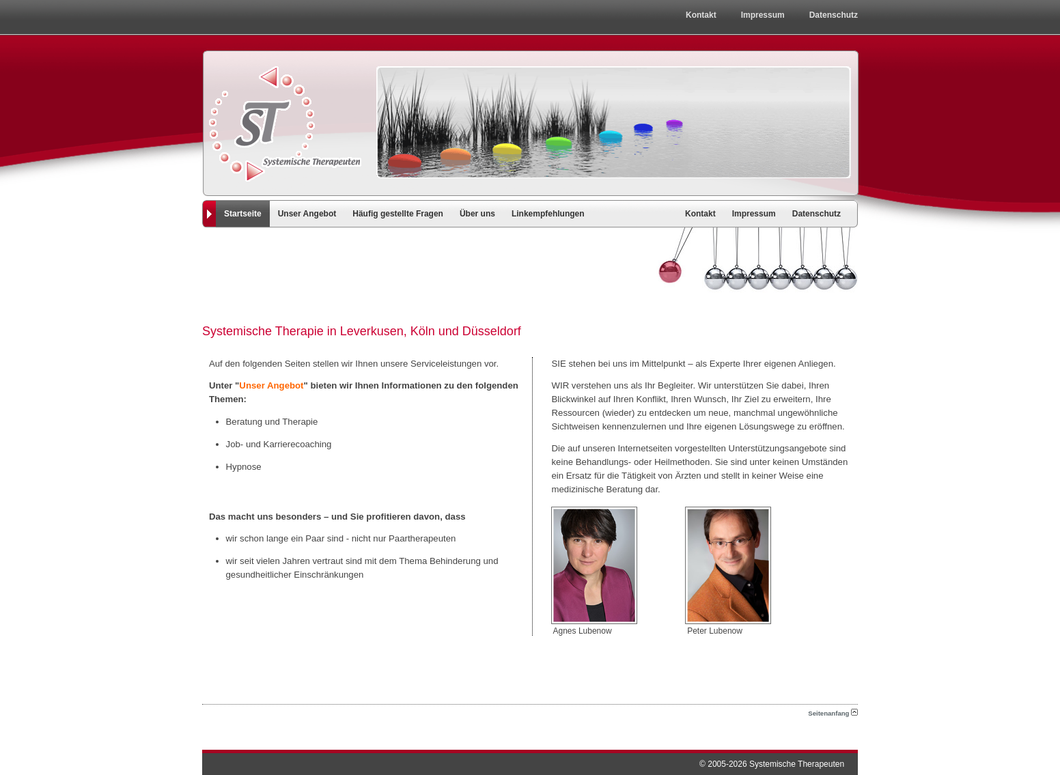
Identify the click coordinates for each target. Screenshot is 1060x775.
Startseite (243, 214)
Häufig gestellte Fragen (397, 214)
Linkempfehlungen (548, 214)
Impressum (763, 15)
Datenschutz (833, 15)
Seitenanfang (833, 713)
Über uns (477, 214)
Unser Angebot (307, 214)
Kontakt (701, 15)
